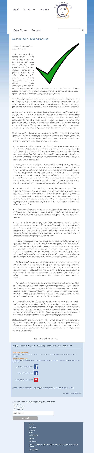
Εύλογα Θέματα (20, 30)
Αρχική (16, 9)
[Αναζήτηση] (83, 30)
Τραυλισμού (21, 407)
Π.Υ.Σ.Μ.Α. (20, 409)
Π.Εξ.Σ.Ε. (20, 404)
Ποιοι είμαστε (29, 9)
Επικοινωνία (36, 30)
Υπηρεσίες (44, 9)
